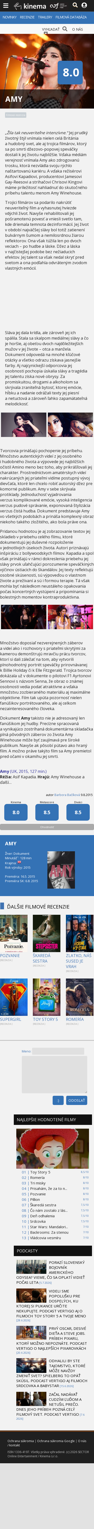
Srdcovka (38, 1221)
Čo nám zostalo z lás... (49, 1210)
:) (58, 1100)
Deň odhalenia (42, 1215)
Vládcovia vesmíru (45, 1237)
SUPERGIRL (10, 1019)
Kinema (16, 802)
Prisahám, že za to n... (48, 1188)
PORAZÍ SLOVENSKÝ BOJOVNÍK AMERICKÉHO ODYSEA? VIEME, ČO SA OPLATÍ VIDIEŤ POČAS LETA (50, 1272)
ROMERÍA (75, 1019)
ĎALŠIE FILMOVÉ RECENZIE (38, 906)
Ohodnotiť (47, 827)
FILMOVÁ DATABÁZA (70, 17)
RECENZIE (27, 17)
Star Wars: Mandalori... (49, 1226)
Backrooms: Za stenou (49, 1232)
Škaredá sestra (43, 1204)
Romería (37, 1177)
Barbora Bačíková (67, 795)
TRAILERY (45, 17)
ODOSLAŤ (76, 1100)
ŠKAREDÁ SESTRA (41, 958)
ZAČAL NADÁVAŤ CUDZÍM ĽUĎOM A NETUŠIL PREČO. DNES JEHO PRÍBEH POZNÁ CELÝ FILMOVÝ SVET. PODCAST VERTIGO (48, 1404)
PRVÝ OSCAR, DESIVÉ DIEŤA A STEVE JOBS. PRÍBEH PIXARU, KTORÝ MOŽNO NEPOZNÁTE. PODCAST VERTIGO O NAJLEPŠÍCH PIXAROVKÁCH (51, 1338)
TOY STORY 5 (45, 1019)
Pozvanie (38, 1193)
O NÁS (77, 29)
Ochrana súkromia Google (56, 1441)
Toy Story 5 (40, 1171)
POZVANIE (10, 955)
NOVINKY (9, 17)
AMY (11, 843)
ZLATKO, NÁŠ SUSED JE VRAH (78, 961)
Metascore (47, 802)
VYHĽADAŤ (51, 29)
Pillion (35, 1199)
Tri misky (38, 1182)
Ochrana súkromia (21, 1441)
